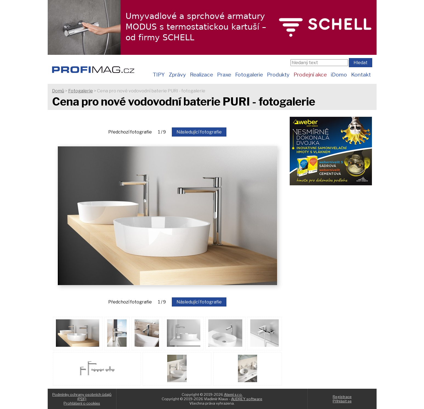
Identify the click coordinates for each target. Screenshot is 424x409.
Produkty (278, 74)
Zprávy (177, 74)
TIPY (159, 74)
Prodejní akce (310, 74)
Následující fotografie (199, 132)
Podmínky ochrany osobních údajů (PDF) (82, 396)
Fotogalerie (249, 74)
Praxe (224, 74)
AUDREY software (246, 399)
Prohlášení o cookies (82, 403)
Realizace (201, 74)
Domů (58, 90)
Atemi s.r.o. (233, 394)
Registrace (342, 396)
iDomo (339, 74)
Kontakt (361, 74)
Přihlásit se (342, 401)
